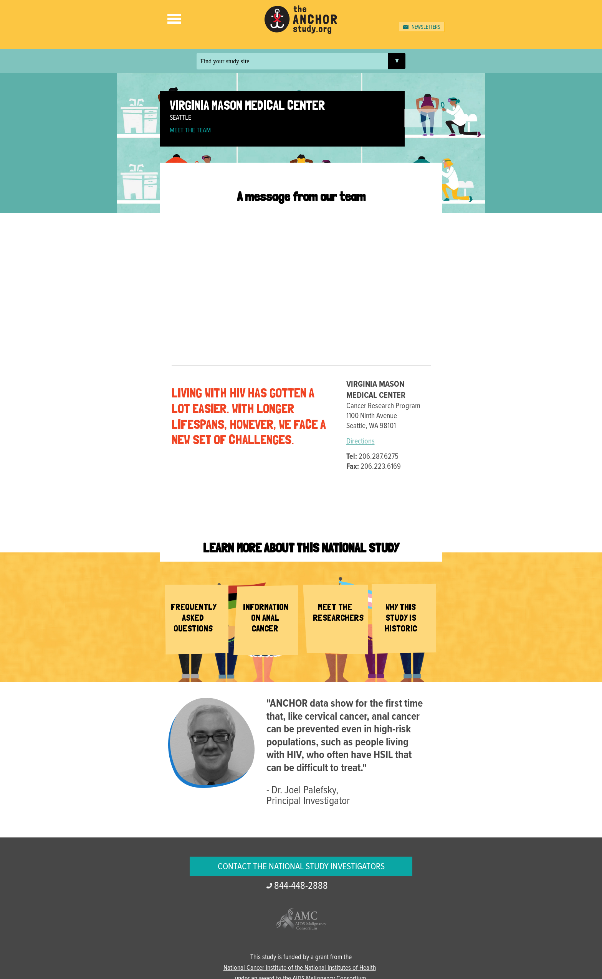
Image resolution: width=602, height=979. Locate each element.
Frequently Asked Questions (194, 618)
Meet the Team (190, 130)
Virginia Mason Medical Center (247, 105)
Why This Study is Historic (401, 618)
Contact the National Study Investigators (301, 867)
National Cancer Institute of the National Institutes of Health (299, 968)
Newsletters (426, 27)
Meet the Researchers (338, 612)
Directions (360, 442)
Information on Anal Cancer (265, 618)
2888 (301, 886)
